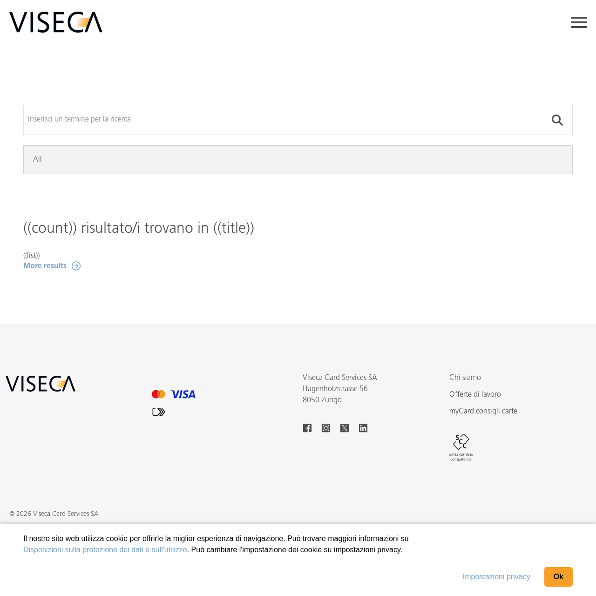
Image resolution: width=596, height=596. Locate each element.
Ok (558, 577)
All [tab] (37, 159)
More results (45, 266)
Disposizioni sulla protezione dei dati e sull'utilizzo (105, 550)
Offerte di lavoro (475, 395)
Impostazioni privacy (496, 577)
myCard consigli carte (483, 411)
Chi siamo (465, 378)
